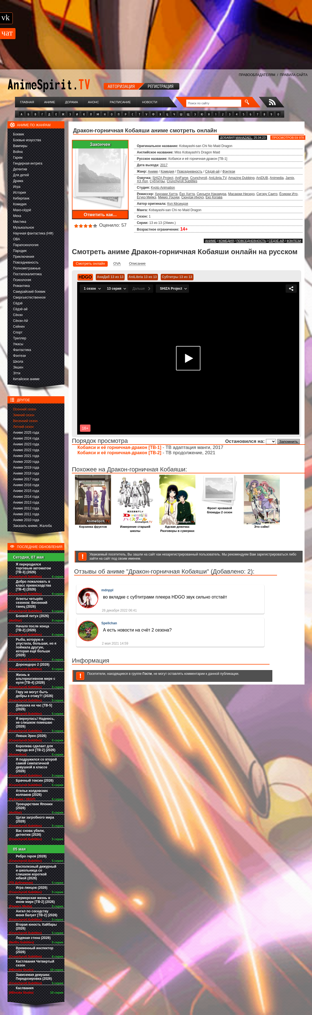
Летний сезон (23, 427)
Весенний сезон (25, 421)
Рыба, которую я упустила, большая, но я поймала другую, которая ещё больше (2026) (36, 647)
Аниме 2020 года (26, 462)
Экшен (18, 367)
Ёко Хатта (187, 194)
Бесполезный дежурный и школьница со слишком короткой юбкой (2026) (36, 872)
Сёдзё (18, 303)
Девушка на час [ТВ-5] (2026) (34, 707)
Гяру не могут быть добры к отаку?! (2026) (34, 694)
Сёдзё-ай (20, 309)
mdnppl (107, 590)
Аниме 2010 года (26, 520)
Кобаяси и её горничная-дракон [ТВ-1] (119, 447)
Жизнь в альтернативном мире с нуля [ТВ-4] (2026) (35, 679)
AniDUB (262, 178)
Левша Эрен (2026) (31, 736)
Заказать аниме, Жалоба (32, 526)
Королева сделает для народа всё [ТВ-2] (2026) (36, 748)
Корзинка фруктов (93, 525)
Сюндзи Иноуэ (192, 197)
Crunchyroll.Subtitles (182, 181)
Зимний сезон (23, 415)
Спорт (17, 332)
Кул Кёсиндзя (177, 204)
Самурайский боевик (29, 292)
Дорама (71, 102)
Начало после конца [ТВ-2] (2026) (32, 628)
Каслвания (25, 988)
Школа (18, 361)
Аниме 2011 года (26, 514)
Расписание (120, 102)
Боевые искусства (27, 140)
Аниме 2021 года (26, 456)
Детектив (20, 169)
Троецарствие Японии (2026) (34, 806)
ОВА (16, 239)
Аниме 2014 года (26, 497)
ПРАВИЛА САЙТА (294, 75)
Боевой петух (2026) (32, 616)
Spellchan (109, 623)
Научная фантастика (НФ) (33, 233)
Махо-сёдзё (22, 210)
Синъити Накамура (211, 194)
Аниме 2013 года (26, 502)
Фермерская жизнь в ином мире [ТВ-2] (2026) (35, 900)
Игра (16, 187)
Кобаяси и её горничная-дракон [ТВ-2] (119, 452)
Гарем (17, 158)
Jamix (289, 178)
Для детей (21, 175)
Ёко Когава (213, 197)
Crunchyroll (198, 178)
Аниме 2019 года (26, 467)
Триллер (19, 338)
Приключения (23, 257)
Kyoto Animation (163, 188)
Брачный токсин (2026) (35, 780)
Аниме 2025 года (26, 433)
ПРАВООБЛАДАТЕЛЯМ (257, 75)
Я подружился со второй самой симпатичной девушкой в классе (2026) (36, 765)
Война (18, 152)
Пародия (20, 251)
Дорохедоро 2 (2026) (32, 664)
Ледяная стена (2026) (33, 938)
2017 (164, 165)
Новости (149, 102)
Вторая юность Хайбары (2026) (36, 926)
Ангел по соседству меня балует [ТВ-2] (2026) (36, 913)
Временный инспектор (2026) (34, 950)
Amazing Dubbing (241, 178)
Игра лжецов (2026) (31, 888)
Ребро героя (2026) (31, 856)
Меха (17, 216)
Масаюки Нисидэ (241, 194)
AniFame (181, 178)
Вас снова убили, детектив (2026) (30, 833)
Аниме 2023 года (26, 444)
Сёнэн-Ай (20, 321)
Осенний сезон (24, 409)
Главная (27, 102)
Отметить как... (100, 214)
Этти (16, 373)
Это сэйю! (262, 525)
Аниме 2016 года (26, 485)
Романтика (21, 286)
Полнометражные (27, 268)
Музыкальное (23, 227)
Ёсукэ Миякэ (146, 197)
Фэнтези (19, 356)
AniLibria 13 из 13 (143, 277)
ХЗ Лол (142, 181)
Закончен (100, 144)
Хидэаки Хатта (166, 194)
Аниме (49, 102)
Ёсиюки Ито (288, 194)
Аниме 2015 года (26, 491)
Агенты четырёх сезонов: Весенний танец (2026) (31, 603)
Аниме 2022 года (26, 450)
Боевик (18, 134)
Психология (22, 280)
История (19, 193)
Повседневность (26, 262)
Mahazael (244, 137)
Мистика (19, 222)
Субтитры (157, 181)
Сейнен (19, 327)
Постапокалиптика (27, 274)
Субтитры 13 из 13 (177, 277)
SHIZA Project (162, 178)
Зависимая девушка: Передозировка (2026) (34, 977)
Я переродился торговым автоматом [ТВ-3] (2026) (33, 568)
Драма (18, 181)
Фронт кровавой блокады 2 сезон (220, 508)
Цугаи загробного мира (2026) (35, 819)
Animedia (277, 178)
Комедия (20, 204)
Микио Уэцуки (168, 197)
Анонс (93, 102)
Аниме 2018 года (26, 473)
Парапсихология (26, 245)
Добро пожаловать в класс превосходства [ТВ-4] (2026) (33, 585)
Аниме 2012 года (26, 508)
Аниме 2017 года (26, 479)
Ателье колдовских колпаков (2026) (32, 793)
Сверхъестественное (29, 297)
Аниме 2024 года (26, 438)
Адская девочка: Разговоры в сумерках (177, 527)
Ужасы (18, 344)
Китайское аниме (26, 379)
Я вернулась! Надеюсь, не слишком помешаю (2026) (35, 722)
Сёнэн (18, 315)
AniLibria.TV (218, 178)
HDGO (85, 277)
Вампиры (20, 146)
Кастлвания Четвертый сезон (35, 963)
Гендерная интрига (27, 163)
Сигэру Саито (267, 194)
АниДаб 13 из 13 (110, 277)
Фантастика (22, 350)
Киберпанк (21, 198)
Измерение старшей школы (135, 527)
